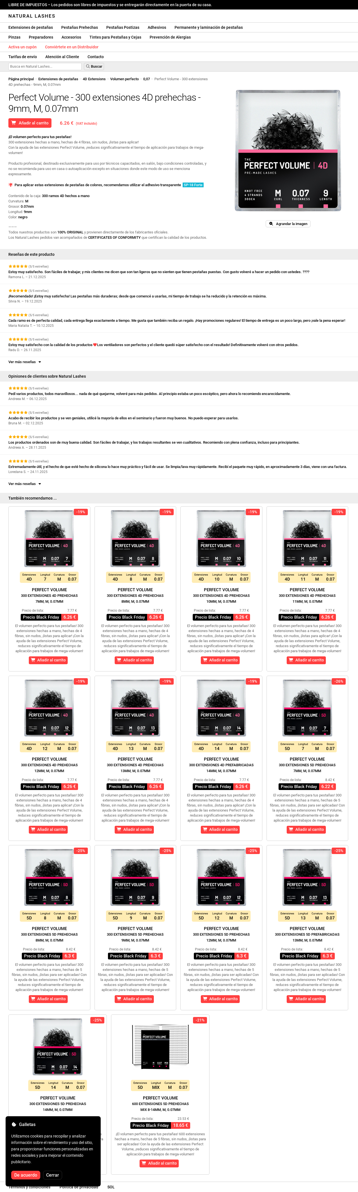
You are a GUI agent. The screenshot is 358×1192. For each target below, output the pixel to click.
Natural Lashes (31, 16)
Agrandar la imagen (288, 224)
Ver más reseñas (25, 362)
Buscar (94, 66)
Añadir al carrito (30, 123)
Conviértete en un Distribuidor (71, 47)
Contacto (96, 57)
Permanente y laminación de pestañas (209, 27)
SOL (111, 1187)
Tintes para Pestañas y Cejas (115, 37)
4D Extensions (94, 79)
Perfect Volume (49, 595)
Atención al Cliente (62, 57)
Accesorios (71, 37)
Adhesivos (157, 27)
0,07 (146, 79)
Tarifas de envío (22, 57)
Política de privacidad (79, 1187)
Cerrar (52, 1175)
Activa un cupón (22, 47)
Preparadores (41, 37)
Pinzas (14, 37)
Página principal (21, 79)
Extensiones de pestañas (30, 27)
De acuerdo (25, 1175)
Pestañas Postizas (122, 27)
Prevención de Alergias (170, 37)
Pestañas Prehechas (79, 27)
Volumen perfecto (124, 79)
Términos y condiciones (29, 1187)
